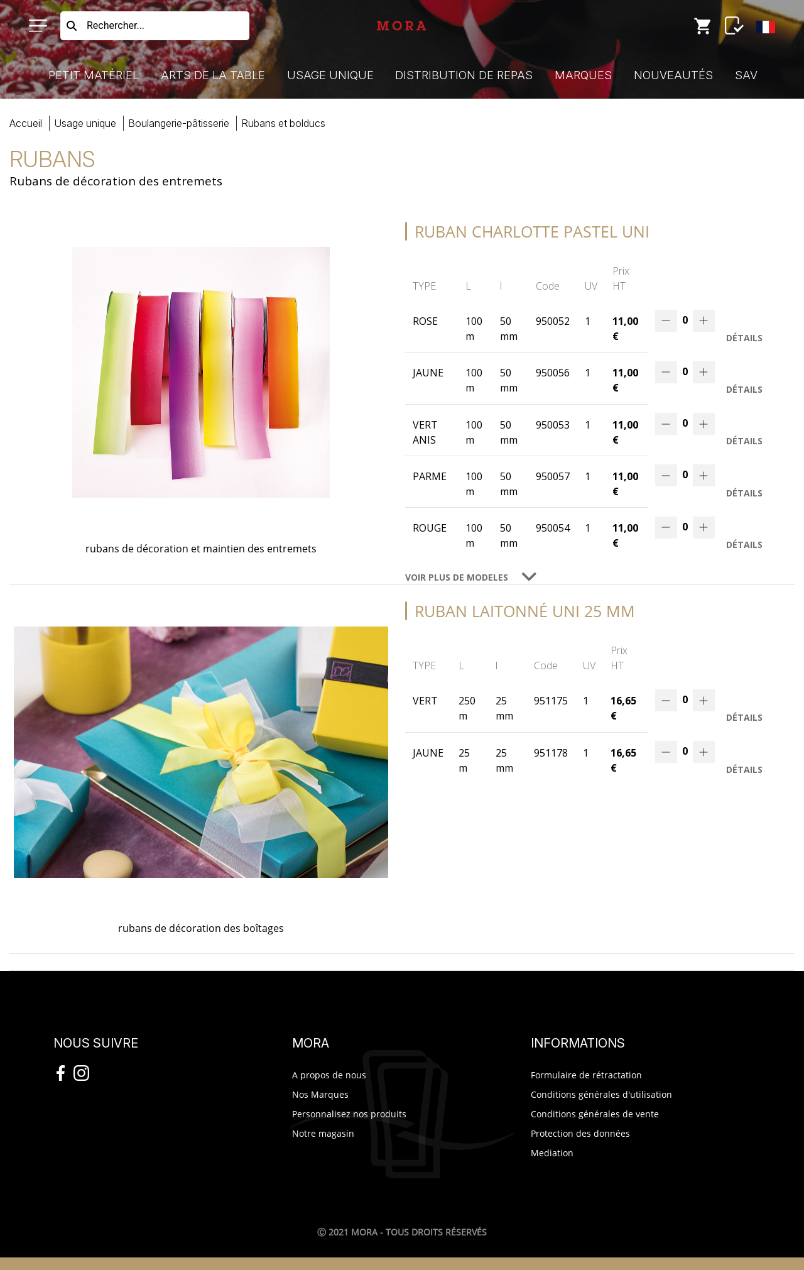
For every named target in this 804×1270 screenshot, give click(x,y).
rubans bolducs (283, 123)
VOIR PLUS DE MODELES (456, 577)
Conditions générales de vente (595, 1114)
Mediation (552, 1153)
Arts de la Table (213, 75)
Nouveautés (673, 75)
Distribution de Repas (464, 75)
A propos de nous (329, 1075)
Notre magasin (323, 1133)
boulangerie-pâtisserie (178, 123)
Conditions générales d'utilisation (601, 1094)
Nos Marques (320, 1094)
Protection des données (580, 1133)
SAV (746, 75)
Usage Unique (330, 75)
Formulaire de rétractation (586, 1075)
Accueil (25, 123)
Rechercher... (115, 25)
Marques (583, 75)
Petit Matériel (93, 75)
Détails (744, 338)
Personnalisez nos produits (349, 1114)
